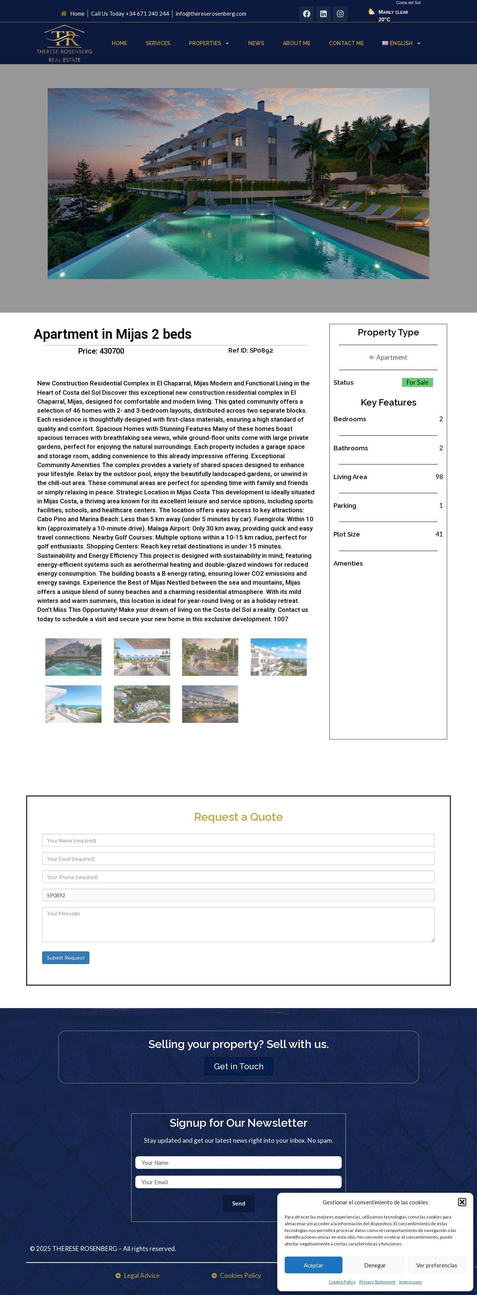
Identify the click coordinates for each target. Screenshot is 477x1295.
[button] (462, 1202)
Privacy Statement (377, 1282)
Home (119, 43)
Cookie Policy (342, 1282)
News (256, 43)
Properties (209, 43)
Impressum (410, 1282)
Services (158, 43)
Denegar (375, 1265)
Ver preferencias (436, 1265)
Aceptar (313, 1265)
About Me (296, 43)
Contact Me (346, 43)
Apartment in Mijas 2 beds (113, 334)
